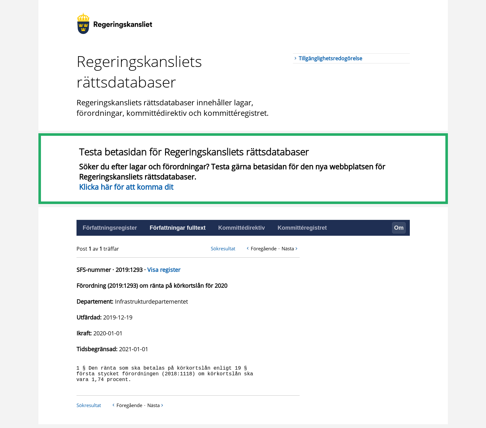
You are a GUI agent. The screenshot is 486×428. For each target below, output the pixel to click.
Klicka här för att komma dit (126, 187)
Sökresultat (223, 248)
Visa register (163, 269)
